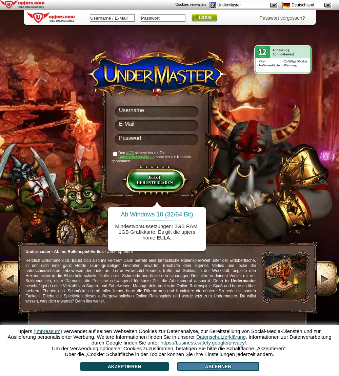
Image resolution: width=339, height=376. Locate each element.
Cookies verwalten (190, 4)
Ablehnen (218, 366)
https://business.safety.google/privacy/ (203, 343)
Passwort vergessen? (282, 18)
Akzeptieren (124, 366)
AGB (130, 153)
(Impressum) (48, 331)
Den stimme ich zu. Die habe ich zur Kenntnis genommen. (152, 157)
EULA (163, 238)
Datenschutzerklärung (136, 157)
